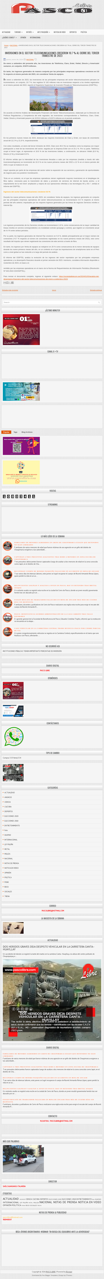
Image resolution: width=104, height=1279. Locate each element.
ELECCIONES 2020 (11, 816)
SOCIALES (8, 891)
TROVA (7, 896)
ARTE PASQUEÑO (44, 31)
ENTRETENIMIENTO (12, 825)
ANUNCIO (8, 797)
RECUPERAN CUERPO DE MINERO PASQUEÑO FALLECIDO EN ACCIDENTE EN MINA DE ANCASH (56, 571)
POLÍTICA (84, 32)
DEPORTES (73, 32)
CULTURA (8, 807)
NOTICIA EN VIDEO (60, 32)
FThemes (69, 1275)
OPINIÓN (23, 37)
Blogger (69, 1272)
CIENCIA (7, 802)
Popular (6, 432)
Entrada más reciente (10, 290)
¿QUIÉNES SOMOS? (10, 37)
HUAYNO (7, 835)
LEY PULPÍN (8, 844)
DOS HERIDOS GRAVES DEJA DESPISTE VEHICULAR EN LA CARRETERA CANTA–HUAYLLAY (49, 948)
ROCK (6, 887)
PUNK (6, 882)
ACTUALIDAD (6, 32)
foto (6, 830)
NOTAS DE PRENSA (11, 863)
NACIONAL (13, 45)
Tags (15, 432)
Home (6, 45)
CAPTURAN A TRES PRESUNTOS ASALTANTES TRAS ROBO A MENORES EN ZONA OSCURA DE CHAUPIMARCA (50, 1067)
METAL (7, 849)
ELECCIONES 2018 (11, 821)
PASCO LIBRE (51, 1272)
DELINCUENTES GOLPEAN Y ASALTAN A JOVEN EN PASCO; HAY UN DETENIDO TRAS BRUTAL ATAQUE (48, 1088)
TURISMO (19, 31)
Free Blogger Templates (50, 1275)
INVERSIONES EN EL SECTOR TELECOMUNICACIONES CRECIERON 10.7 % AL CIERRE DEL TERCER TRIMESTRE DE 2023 (52, 54)
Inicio (54, 290)
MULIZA (7, 854)
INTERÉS (30, 31)
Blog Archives (27, 432)
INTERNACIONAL (35, 37)
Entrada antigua (96, 290)
